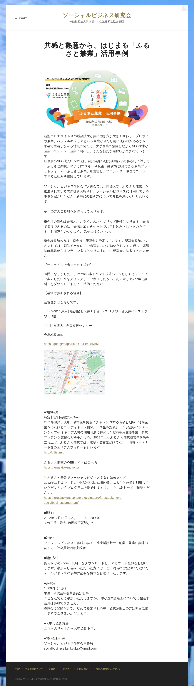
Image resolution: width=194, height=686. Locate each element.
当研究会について (34, 669)
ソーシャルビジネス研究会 (97, 15)
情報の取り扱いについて (108, 669)
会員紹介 (53, 669)
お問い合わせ (84, 669)
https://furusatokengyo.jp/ (61, 467)
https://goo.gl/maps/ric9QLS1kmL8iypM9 (72, 344)
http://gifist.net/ (54, 452)
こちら (49, 628)
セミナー (67, 669)
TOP (17, 669)
